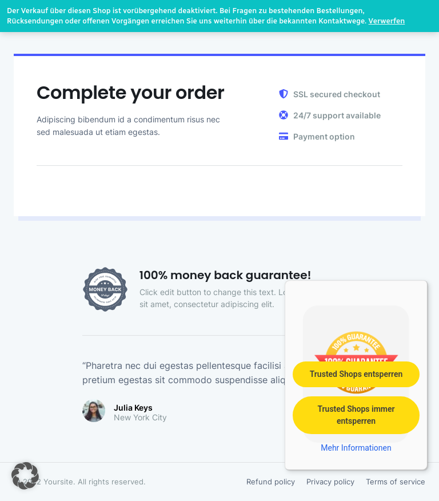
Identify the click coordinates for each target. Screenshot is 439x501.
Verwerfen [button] (387, 21)
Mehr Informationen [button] (356, 447)
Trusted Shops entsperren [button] (356, 374)
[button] (25, 476)
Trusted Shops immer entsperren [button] (355, 415)
